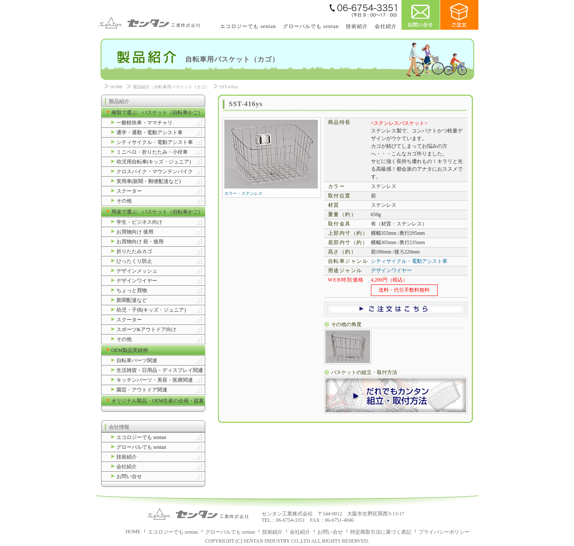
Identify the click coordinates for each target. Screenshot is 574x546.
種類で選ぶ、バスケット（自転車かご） (157, 112)
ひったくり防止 (134, 261)
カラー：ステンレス (271, 191)
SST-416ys (229, 86)
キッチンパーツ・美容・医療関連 (154, 380)
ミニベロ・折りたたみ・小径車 (152, 152)
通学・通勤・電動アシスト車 (149, 132)
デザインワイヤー (136, 281)
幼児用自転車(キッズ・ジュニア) (153, 162)
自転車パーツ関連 (136, 360)
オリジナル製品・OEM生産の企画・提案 (157, 401)
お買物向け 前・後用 (140, 242)
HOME (116, 86)
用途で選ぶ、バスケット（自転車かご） (157, 212)
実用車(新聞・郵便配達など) (148, 181)
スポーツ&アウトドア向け (146, 329)
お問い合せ (129, 476)
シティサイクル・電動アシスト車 (154, 142)
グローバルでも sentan (311, 26)
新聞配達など (131, 300)
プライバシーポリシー (443, 532)
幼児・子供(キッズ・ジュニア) (151, 310)
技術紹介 (357, 26)
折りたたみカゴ (134, 251)
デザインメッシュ (136, 271)
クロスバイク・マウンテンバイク (154, 171)
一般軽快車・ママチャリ (144, 123)
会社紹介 (386, 26)
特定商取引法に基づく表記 (380, 532)
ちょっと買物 (131, 290)
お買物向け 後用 (134, 232)
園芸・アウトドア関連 (141, 390)
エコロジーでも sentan (248, 26)
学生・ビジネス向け (139, 222)
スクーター (129, 191)
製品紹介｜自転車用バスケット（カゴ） (171, 86)
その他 (124, 201)
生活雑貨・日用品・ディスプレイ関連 (159, 370)
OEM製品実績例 (129, 350)
